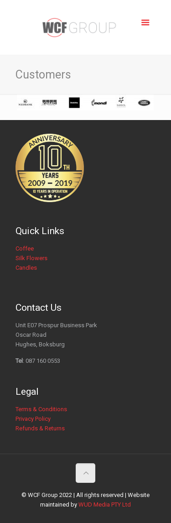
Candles (26, 267)
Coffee (25, 248)
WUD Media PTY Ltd (104, 504)
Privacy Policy (33, 418)
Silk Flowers (31, 258)
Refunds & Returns (40, 428)
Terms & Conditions (41, 409)
